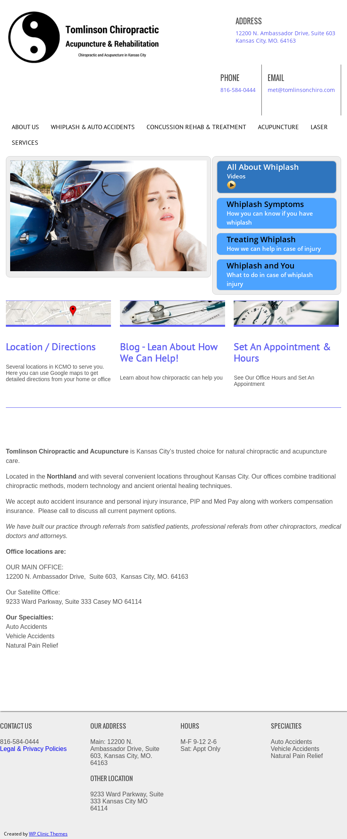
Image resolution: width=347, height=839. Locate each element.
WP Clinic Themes (48, 833)
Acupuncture (278, 127)
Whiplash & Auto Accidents (93, 127)
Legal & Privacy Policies (34, 748)
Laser (319, 127)
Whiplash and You (270, 274)
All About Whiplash (263, 176)
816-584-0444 (238, 90)
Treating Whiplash (274, 243)
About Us (25, 127)
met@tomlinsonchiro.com (301, 90)
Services (25, 142)
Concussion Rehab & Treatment (196, 127)
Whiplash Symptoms (270, 212)
